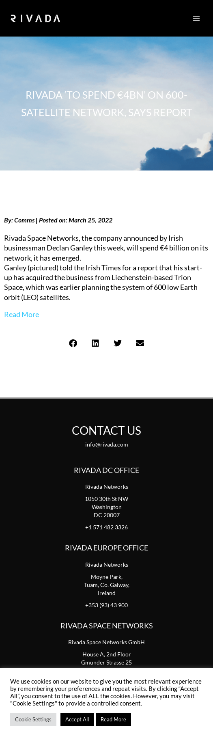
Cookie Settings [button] (33, 719)
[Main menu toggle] (196, 18)
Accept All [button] (77, 719)
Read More (21, 314)
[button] (73, 343)
